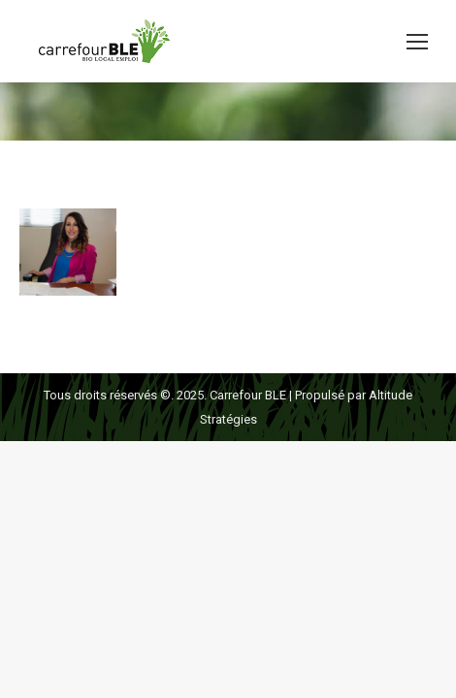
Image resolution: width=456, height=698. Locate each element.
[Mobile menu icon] (417, 41)
